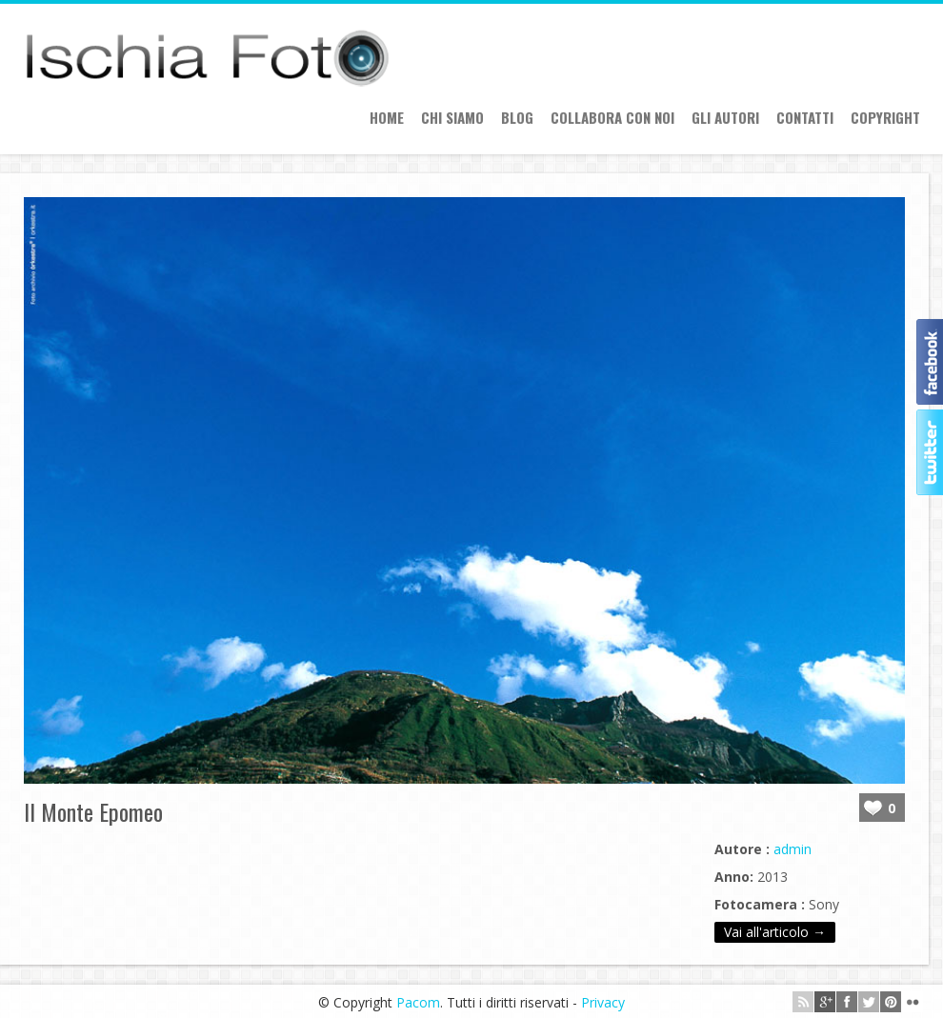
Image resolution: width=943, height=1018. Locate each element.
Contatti (804, 117)
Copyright (885, 117)
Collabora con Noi (612, 117)
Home (387, 117)
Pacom (418, 1002)
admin (792, 849)
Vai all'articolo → (775, 932)
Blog (517, 117)
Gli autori (725, 117)
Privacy (603, 1002)
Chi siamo (452, 117)
